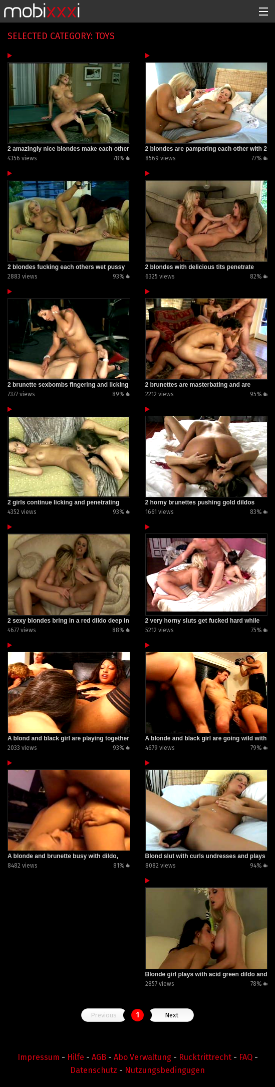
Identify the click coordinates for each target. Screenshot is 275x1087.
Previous (104, 1015)
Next (171, 1015)
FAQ (245, 1057)
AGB (99, 1057)
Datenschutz (93, 1070)
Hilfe (75, 1057)
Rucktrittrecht (205, 1057)
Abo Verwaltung (142, 1057)
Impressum (39, 1057)
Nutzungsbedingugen (165, 1070)
